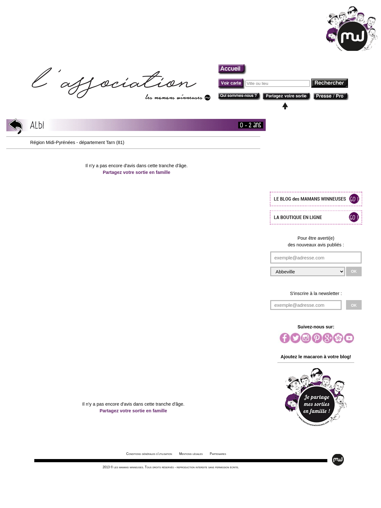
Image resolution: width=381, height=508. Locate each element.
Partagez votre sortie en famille (136, 172)
